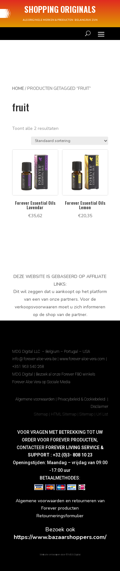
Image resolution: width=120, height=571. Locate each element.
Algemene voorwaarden (35, 399)
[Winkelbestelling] (69, 141)
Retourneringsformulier (60, 516)
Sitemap (41, 414)
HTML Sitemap (63, 414)
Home (18, 88)
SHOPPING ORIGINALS (60, 9)
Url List (102, 414)
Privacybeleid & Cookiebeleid (82, 399)
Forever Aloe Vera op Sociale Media (41, 382)
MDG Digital (22, 374)
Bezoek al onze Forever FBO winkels (65, 374)
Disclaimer (99, 406)
